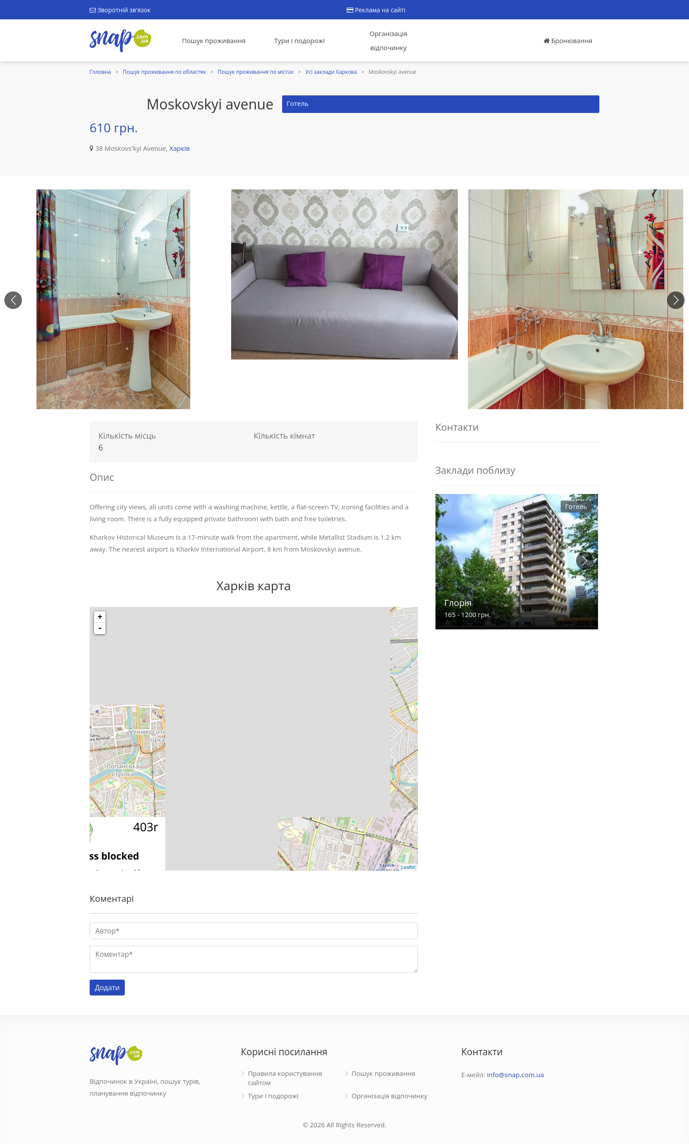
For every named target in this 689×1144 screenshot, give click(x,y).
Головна (100, 72)
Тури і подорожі (299, 40)
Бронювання (568, 40)
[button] (676, 300)
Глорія (457, 603)
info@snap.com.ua (515, 1074)
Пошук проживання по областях (164, 72)
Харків (180, 148)
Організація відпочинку (388, 40)
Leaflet (408, 867)
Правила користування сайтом (285, 1078)
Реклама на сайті (376, 10)
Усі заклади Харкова (331, 72)
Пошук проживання (214, 40)
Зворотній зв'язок (120, 10)
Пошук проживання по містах (256, 72)
